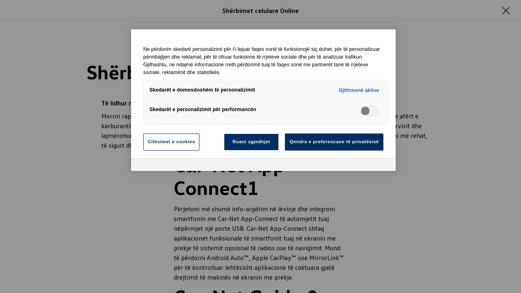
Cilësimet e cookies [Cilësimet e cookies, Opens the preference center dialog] (171, 141)
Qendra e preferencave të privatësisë (334, 141)
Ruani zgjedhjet (251, 141)
